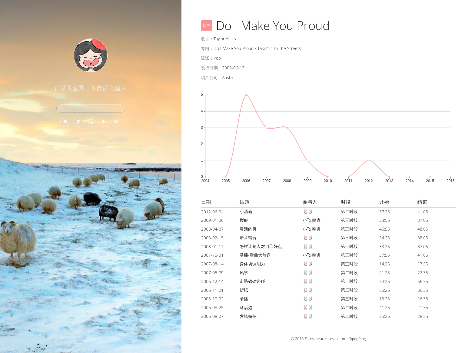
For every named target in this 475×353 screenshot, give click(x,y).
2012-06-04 (212, 212)
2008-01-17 (212, 246)
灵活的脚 (248, 229)
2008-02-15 (212, 238)
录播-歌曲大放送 (255, 255)
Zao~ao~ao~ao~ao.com (325, 338)
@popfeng (357, 338)
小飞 (307, 220)
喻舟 (316, 220)
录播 (244, 298)
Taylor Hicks (225, 39)
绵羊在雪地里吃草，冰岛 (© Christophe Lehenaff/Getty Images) (36, 349)
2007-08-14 (212, 264)
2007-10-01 (212, 255)
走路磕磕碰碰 (252, 281)
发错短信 (248, 316)
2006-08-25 (212, 307)
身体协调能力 (252, 264)
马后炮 (246, 307)
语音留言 (248, 237)
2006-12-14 (212, 281)
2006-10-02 (212, 298)
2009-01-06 (212, 220)
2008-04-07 (212, 229)
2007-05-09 (212, 272)
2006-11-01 (212, 290)
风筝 (244, 272)
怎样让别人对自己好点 (261, 246)
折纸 (244, 290)
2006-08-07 (212, 316)
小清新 (246, 211)
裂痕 (244, 220)
